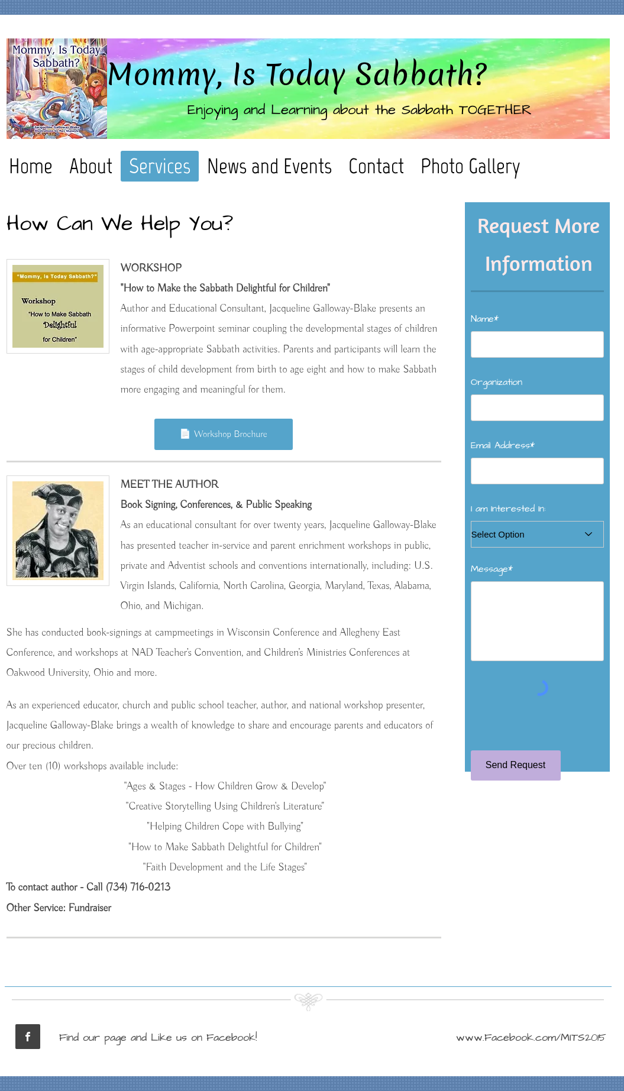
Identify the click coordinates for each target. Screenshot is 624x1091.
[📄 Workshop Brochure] (223, 434)
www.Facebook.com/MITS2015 (531, 1037)
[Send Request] (516, 765)
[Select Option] (537, 534)
